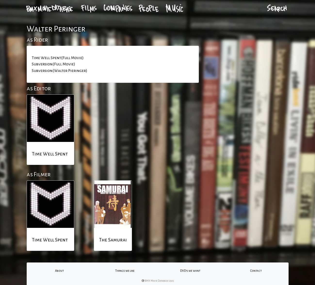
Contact (256, 270)
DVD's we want (190, 270)
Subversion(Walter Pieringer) (59, 71)
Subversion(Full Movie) (53, 64)
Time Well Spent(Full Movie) (58, 58)
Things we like (125, 270)
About (59, 270)
